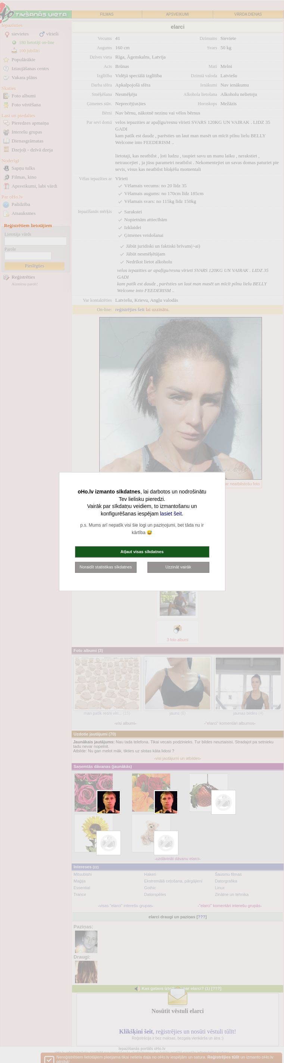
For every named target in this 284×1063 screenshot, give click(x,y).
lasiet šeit (171, 513)
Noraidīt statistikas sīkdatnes (105, 567)
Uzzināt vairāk (178, 567)
